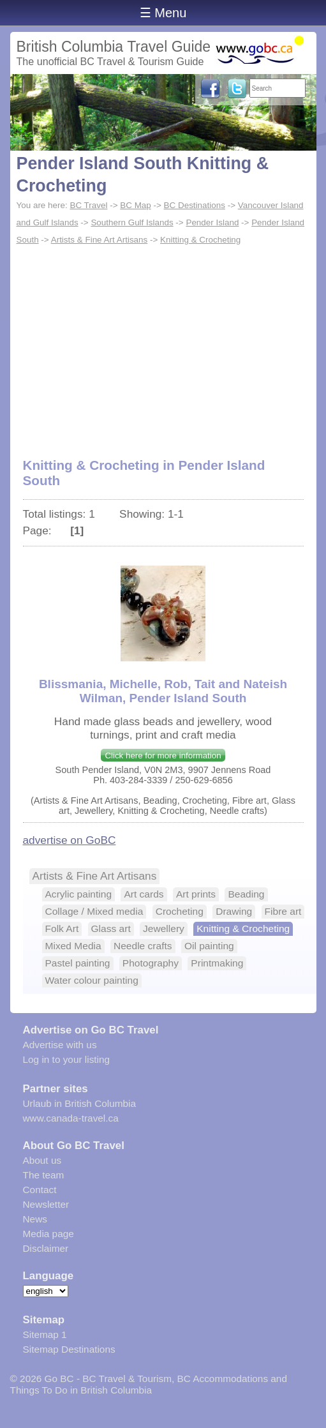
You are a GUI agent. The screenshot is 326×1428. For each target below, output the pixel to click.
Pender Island (212, 222)
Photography (150, 963)
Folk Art (62, 928)
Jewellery (163, 928)
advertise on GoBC (69, 840)
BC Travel (88, 205)
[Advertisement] (163, 344)
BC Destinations (194, 205)
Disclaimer (46, 1248)
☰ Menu (163, 13)
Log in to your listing (66, 1059)
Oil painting (209, 945)
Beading (246, 894)
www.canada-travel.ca (71, 1118)
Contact (40, 1189)
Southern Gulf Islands (132, 222)
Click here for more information (163, 755)
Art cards (143, 894)
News (35, 1219)
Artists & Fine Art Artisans (99, 239)
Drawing (234, 911)
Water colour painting (91, 980)
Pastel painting (77, 963)
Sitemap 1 (45, 1334)
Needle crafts (143, 945)
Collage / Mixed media (94, 911)
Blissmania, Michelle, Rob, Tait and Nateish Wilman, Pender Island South (163, 691)
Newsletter (46, 1204)
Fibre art (283, 911)
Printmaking (217, 963)
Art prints (196, 894)
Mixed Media (73, 945)
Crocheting (180, 911)
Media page (48, 1233)
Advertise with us (60, 1044)
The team (43, 1174)
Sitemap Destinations (69, 1349)
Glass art (111, 928)
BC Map (135, 205)
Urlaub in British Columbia (80, 1103)
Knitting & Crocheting (200, 239)
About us (42, 1160)
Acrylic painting (78, 894)
